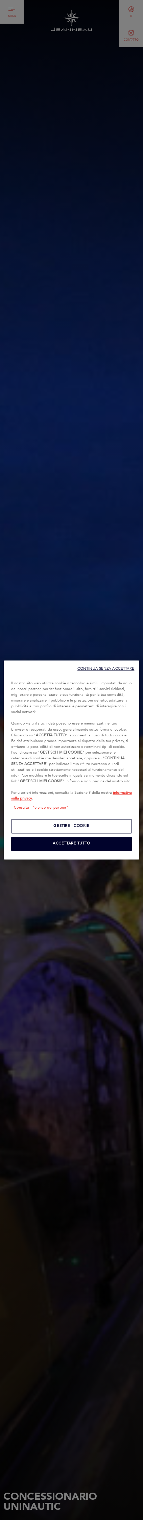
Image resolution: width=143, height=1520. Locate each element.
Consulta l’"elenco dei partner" (41, 808)
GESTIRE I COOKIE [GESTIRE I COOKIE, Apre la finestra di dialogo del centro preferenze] (71, 826)
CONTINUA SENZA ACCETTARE (106, 668)
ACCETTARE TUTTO (71, 843)
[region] (72, 759)
